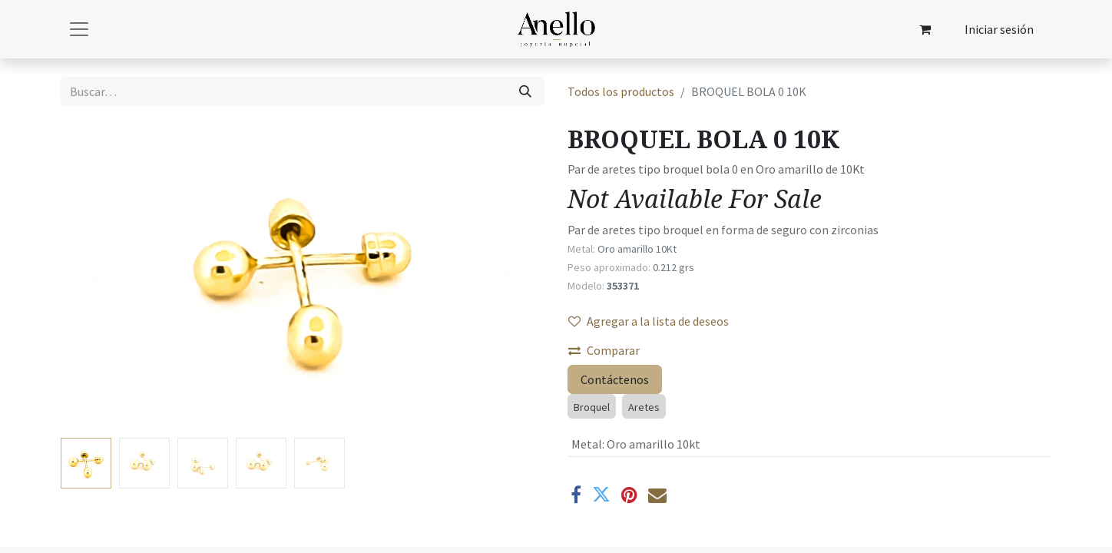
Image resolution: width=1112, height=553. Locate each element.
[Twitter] (601, 494)
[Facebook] (576, 494)
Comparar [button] (604, 350)
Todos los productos (621, 91)
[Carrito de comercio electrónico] (925, 29)
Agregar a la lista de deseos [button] (648, 321)
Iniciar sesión (999, 29)
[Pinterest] (629, 494)
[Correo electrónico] (657, 494)
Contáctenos (615, 379)
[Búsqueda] (525, 91)
